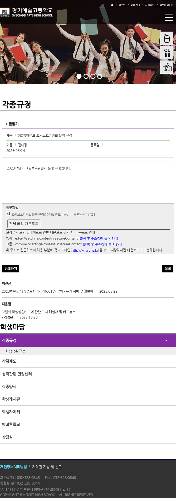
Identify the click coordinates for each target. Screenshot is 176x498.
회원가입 (135, 5)
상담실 (7, 437)
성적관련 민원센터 (17, 374)
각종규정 (9, 340)
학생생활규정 (15, 351)
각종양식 (9, 386)
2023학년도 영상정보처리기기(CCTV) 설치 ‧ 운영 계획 (40, 291)
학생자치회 (11, 412)
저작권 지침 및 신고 (47, 466)
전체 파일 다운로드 (23, 224)
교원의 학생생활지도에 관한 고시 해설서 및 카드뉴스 (39, 312)
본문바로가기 (166, 5)
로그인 (122, 5)
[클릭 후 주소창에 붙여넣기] (98, 238)
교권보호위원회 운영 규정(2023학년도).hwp (40, 214)
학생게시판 (11, 399)
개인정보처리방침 (13, 466)
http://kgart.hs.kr (85, 250)
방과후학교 (11, 424)
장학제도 (9, 361)
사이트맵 (149, 5)
